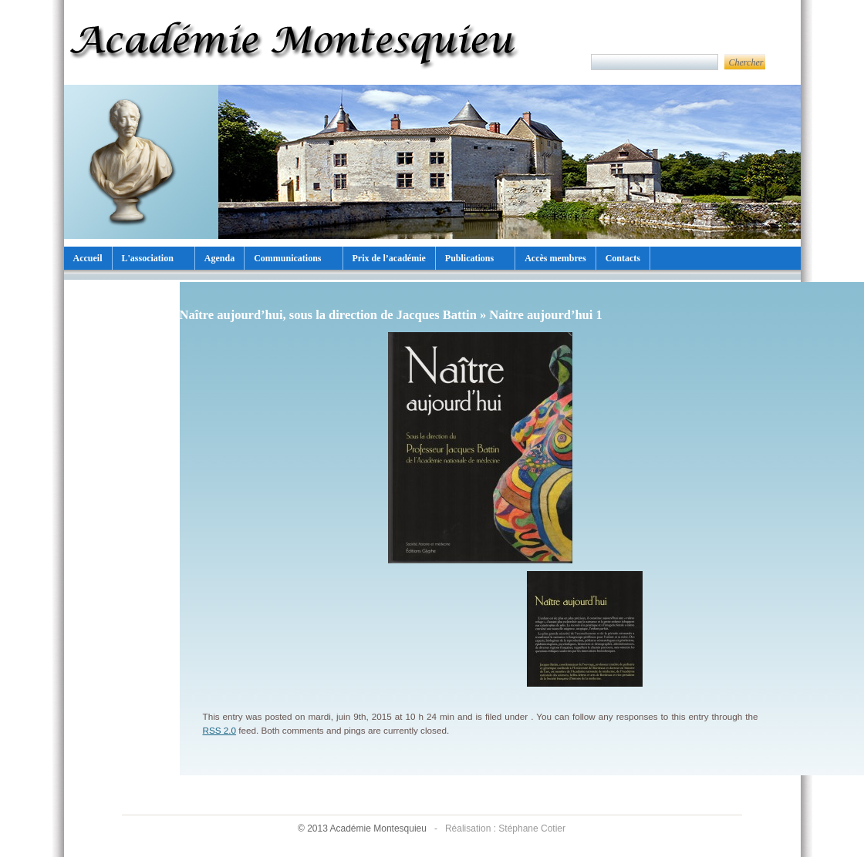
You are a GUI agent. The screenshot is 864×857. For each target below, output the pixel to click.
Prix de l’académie (389, 258)
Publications (469, 258)
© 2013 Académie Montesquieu (363, 828)
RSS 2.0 (220, 730)
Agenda (219, 258)
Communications (287, 258)
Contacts (623, 258)
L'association (148, 258)
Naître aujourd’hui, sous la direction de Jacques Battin (328, 315)
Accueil (88, 258)
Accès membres (555, 258)
